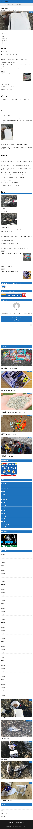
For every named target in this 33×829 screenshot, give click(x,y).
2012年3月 (3, 676)
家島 (3, 507)
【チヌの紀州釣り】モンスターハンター (7, 779)
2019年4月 (3, 581)
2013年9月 (3, 630)
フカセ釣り (5, 488)
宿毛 (3, 510)
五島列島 (4, 499)
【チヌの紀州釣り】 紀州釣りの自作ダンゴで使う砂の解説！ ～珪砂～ (13, 412)
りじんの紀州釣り (5, 1)
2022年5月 (3, 554)
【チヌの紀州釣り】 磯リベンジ (6, 800)
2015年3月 (3, 597)
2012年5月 (3, 671)
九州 (3, 496)
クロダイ (10, 10)
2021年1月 (3, 578)
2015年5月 (3, 592)
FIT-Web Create (16, 826)
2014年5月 (3, 614)
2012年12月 (3, 652)
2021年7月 (3, 565)
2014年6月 (3, 611)
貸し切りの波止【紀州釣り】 (6, 738)
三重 (3, 491)
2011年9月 (3, 687)
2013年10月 (3, 627)
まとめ (4, 43)
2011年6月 (3, 695)
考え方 (31, 349)
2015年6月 (3, 589)
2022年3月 (3, 559)
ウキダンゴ (7, 10)
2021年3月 (3, 576)
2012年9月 (3, 660)
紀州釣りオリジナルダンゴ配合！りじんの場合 (11, 253)
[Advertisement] (16, 335)
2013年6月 (3, 638)
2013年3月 (3, 646)
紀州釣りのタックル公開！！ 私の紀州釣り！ (11, 271)
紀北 (3, 521)
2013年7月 (3, 635)
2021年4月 (3, 573)
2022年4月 (3, 557)
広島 (3, 513)
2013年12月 (3, 622)
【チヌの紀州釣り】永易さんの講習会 (7, 456)
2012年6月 (3, 668)
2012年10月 (3, 657)
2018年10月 (3, 584)
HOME (3, 4)
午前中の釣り (5, 38)
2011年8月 (3, 690)
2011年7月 (3, 692)
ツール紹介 (30, 371)
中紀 (3, 494)
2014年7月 (3, 608)
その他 (4, 483)
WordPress (25, 826)
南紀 (3, 502)
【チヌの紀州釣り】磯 (4, 759)
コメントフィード (4, 813)
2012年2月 (3, 679)
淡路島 (4, 516)
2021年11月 (3, 562)
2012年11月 (3, 654)
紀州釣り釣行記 (8, 4)
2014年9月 (3, 603)
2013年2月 (3, 649)
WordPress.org (3, 816)
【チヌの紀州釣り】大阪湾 (7, 74)
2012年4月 (3, 673)
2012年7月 (3, 665)
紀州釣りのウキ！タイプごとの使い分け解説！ (9, 434)
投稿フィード (3, 810)
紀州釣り (18, 10)
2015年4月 (3, 595)
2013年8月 (3, 633)
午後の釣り (4, 41)
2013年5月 (3, 641)
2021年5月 (3, 570)
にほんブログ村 (3, 287)
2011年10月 (3, 684)
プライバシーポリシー (20, 822)
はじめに (4, 36)
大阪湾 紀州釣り (19, 4)
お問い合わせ (11, 822)
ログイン (2, 808)
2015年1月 (3, 600)
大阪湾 (13, 4)
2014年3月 (3, 619)
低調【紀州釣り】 (4, 717)
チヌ (13, 10)
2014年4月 (3, 616)
